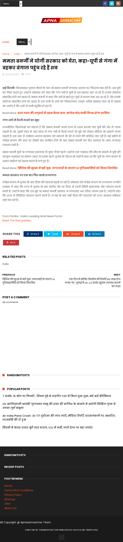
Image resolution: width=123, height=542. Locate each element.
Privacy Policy (13, 495)
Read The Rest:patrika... (17, 220)
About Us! (10, 508)
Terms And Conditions (18, 490)
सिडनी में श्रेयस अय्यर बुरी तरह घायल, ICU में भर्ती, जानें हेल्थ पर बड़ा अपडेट (47, 427)
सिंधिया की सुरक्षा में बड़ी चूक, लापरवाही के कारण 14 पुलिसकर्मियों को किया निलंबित (68, 168)
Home (5, 42)
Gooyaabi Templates (85, 529)
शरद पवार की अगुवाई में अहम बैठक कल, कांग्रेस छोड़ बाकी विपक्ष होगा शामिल (64, 113)
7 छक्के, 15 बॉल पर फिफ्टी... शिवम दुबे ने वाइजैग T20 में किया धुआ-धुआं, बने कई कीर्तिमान (56, 396)
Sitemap (9, 499)
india (17, 53)
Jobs (7, 503)
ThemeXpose (46, 529)
